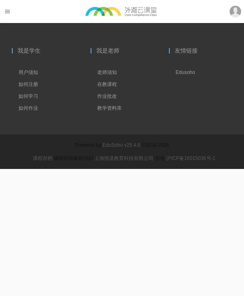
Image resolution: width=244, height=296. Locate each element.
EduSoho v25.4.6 (121, 145)
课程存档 (42, 158)
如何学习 (28, 96)
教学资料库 (109, 108)
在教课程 (107, 84)
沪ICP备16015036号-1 (190, 158)
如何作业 (28, 108)
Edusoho (185, 72)
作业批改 (107, 96)
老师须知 (107, 72)
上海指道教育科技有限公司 (124, 158)
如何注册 (28, 84)
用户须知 (28, 72)
